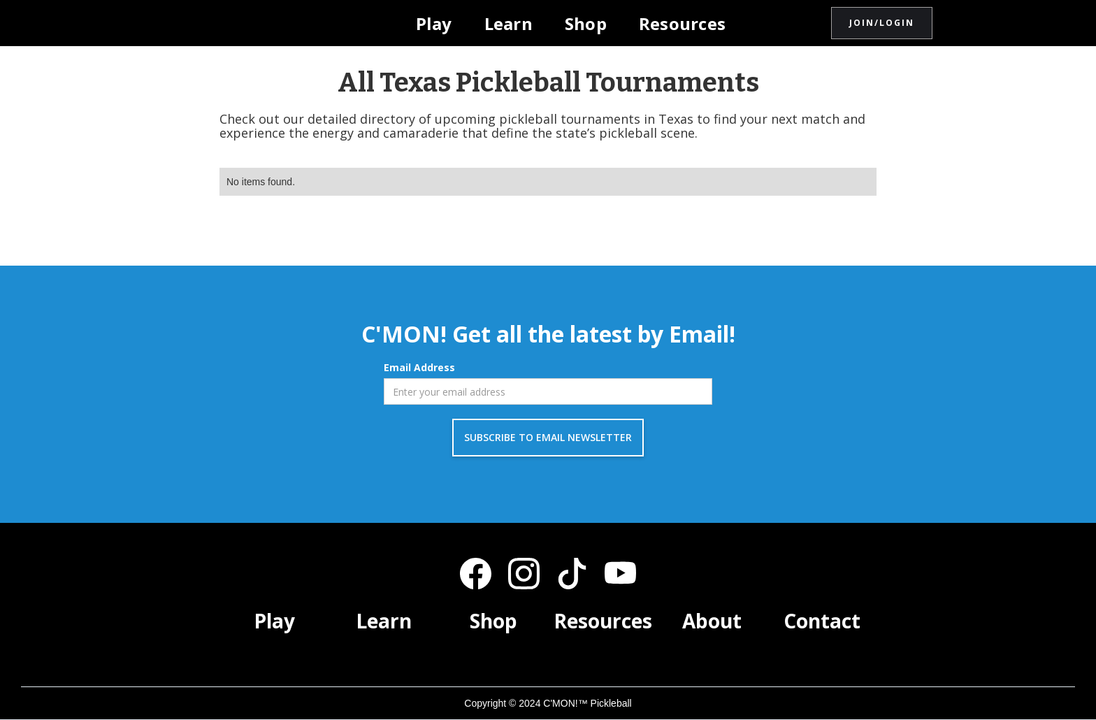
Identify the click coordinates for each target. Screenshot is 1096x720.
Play (434, 23)
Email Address (419, 367)
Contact (822, 620)
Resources (682, 23)
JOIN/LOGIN (881, 23)
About (712, 620)
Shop (586, 23)
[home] (284, 23)
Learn (508, 23)
